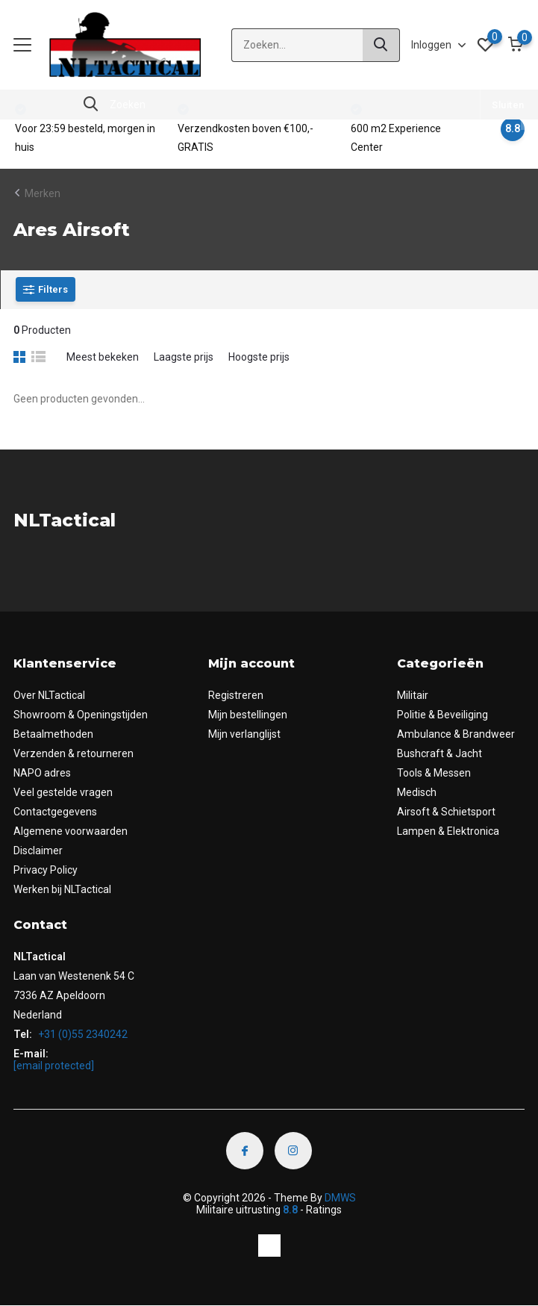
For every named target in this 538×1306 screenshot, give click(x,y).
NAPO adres (42, 773)
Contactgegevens (55, 812)
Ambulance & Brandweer (456, 734)
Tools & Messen (434, 773)
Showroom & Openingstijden (80, 715)
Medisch (417, 792)
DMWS (340, 1198)
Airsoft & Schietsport (446, 812)
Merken (42, 193)
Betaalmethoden (53, 734)
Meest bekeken (102, 357)
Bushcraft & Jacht (439, 753)
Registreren (235, 695)
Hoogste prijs (259, 357)
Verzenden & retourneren (73, 753)
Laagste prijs (183, 357)
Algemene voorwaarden (70, 831)
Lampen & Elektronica (448, 831)
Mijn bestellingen (247, 715)
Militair (412, 695)
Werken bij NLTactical (62, 889)
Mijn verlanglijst (244, 734)
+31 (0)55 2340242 (82, 1034)
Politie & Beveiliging (442, 715)
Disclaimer (38, 850)
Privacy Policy (45, 870)
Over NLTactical (49, 695)
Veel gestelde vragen (63, 792)
